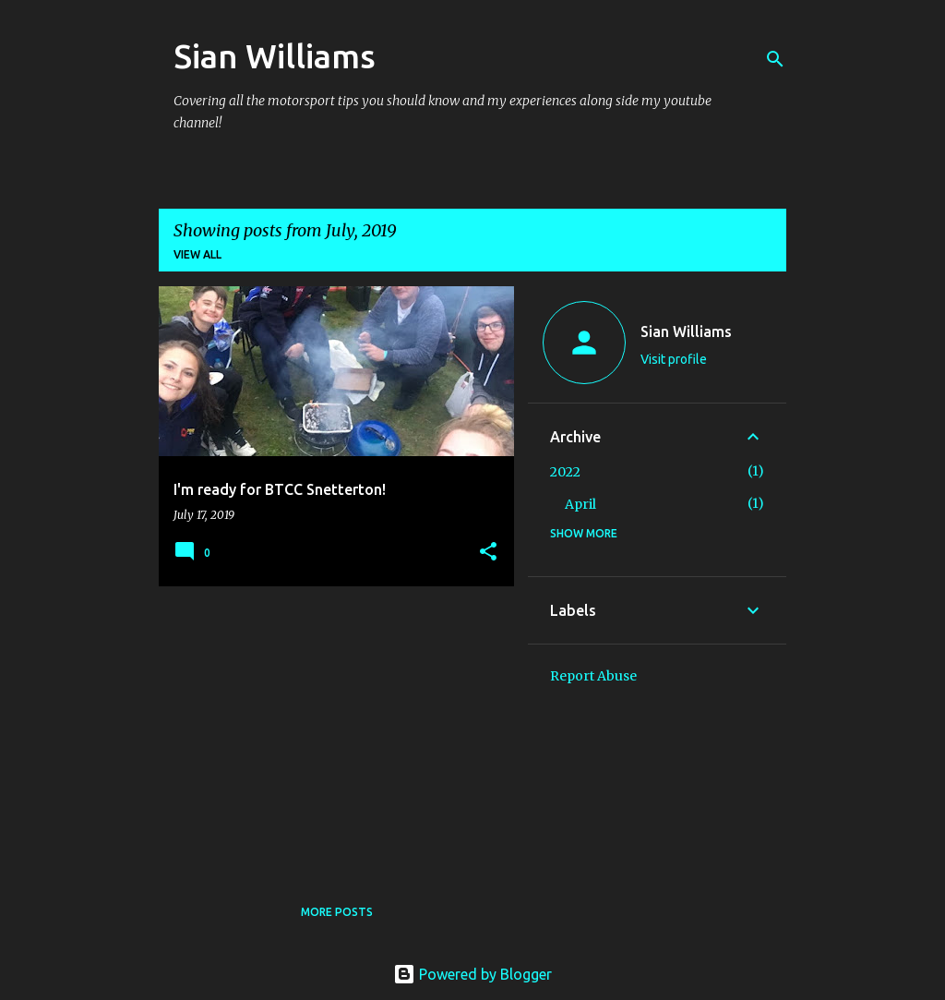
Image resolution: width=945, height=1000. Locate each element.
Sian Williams (274, 56)
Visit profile (673, 359)
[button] (488, 552)
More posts (337, 912)
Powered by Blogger (472, 974)
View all (197, 254)
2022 (565, 472)
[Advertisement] (329, 729)
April (580, 504)
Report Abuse (593, 676)
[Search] (775, 59)
